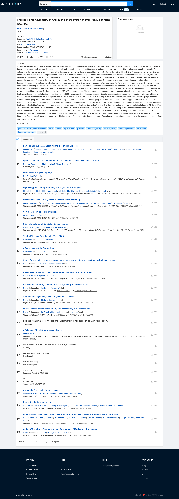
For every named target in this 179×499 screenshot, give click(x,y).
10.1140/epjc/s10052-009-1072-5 (79, 408)
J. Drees (80, 191)
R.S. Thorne (73, 406)
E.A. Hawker (45, 288)
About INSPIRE (32, 466)
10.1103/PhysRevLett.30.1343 (132, 230)
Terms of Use (31, 478)
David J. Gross (28, 227)
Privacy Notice (31, 474)
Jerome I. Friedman (55, 203)
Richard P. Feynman (30, 215)
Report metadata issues (70, 474)
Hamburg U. (129, 149)
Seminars (87, 9)
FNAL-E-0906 (33, 50)
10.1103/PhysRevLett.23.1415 (66, 218)
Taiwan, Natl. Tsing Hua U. (57, 433)
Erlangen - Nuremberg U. (76, 149)
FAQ (62, 466)
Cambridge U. (62, 406)
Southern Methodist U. (110, 418)
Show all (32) (42, 132)
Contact (145, 478)
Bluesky (145, 470)
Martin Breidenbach (30, 203)
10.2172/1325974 (28, 44)
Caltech (42, 215)
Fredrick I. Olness (94, 418)
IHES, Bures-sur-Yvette (72, 394)
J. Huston (49, 418)
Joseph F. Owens (127, 418)
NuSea (25, 288)
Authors (59, 9)
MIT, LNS (43, 203)
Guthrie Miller (95, 191)
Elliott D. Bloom (29, 191)
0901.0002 (58, 408)
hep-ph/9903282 (60, 435)
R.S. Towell (45, 312)
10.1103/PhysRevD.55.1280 (82, 423)
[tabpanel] (89, 294)
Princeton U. (40, 227)
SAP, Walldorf (106, 149)
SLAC (38, 191)
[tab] (24, 139)
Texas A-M (55, 288)
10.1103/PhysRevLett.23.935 (130, 206)
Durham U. (66, 164)
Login (173, 4)
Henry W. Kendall (78, 203)
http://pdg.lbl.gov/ (30, 365)
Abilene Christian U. (57, 312)
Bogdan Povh (28, 149)
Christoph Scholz (93, 149)
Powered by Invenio (23, 495)
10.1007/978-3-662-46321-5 (38, 155)
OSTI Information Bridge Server (36, 53)
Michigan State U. (37, 418)
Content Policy (32, 470)
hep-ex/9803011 (63, 291)
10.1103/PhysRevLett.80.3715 (86, 291)
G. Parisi (60, 394)
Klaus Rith (62, 149)
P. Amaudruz (49, 240)
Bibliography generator (110, 466)
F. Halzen (26, 164)
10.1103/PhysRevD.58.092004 (81, 303)
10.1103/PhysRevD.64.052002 (81, 315)
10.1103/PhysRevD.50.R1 (58, 254)
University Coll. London (88, 406)
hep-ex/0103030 (59, 315)
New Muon (27, 240)
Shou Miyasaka (23, 29)
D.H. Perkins (28, 176)
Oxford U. (37, 176)
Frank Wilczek (51, 227)
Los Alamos (53, 300)
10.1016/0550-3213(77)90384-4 (65, 396)
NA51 (25, 264)
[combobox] (89, 3)
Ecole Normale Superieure (45, 394)
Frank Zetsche (118, 149)
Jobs (73, 9)
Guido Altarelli (28, 394)
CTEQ (25, 433)
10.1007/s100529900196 (81, 435)
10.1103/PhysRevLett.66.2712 (66, 242)
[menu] (156, 4)
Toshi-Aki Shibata (33, 39)
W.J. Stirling (51, 406)
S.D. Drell (26, 276)
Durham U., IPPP (39, 406)
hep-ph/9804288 (59, 303)
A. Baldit (43, 264)
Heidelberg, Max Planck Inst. (46, 149)
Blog (144, 466)
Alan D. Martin (55, 164)
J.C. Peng (44, 300)
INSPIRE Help (66, 470)
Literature (44, 9)
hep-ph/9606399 (61, 423)
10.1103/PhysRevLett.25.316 (94, 279)
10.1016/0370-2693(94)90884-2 (64, 266)
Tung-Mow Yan (42, 276)
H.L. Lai (26, 418)
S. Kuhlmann (73, 418)
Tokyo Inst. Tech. (36, 29)
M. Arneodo (48, 252)
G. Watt (101, 406)
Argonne (83, 418)
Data (121, 9)
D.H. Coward (46, 191)
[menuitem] (153, 4)
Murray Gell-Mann (30, 334)
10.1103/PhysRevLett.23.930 (130, 194)
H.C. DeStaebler (64, 191)
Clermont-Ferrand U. (55, 264)
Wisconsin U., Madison (40, 164)
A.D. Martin (27, 406)
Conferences (105, 9)
